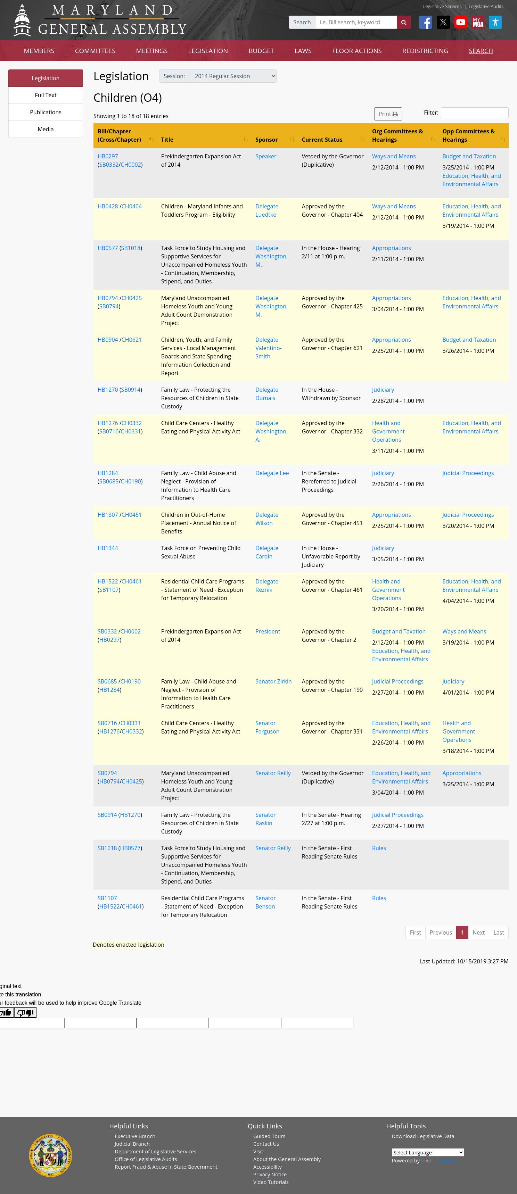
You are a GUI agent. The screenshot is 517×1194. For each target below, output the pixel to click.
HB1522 (108, 581)
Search (302, 22)
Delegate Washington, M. (271, 256)
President (267, 631)
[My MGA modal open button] (477, 22)
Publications (45, 112)
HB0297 (108, 156)
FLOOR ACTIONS (357, 50)
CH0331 (131, 431)
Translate (438, 1160)
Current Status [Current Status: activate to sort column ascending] (322, 139)
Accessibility (267, 1166)
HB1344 (108, 548)
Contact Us (266, 1143)
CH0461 (132, 581)
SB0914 (131, 389)
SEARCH (481, 50)
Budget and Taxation (469, 156)
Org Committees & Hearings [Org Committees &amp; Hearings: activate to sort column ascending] (397, 135)
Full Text (45, 95)
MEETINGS (152, 50)
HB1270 (108, 389)
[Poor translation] (25, 1012)
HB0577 (108, 248)
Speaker (265, 156)
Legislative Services (442, 6)
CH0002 (131, 164)
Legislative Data (435, 1136)
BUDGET (261, 50)
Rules (379, 848)
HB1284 (108, 473)
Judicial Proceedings (468, 473)
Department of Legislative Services (155, 1151)
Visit (258, 1151)
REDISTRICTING (425, 50)
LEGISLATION (208, 50)
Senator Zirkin (273, 681)
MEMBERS (39, 50)
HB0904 (108, 339)
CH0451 (132, 515)
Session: (174, 76)
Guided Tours (269, 1136)
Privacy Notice (270, 1174)
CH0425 (132, 298)
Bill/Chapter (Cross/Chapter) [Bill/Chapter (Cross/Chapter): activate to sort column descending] (119, 135)
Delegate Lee (272, 473)
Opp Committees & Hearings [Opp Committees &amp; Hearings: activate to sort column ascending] (469, 135)
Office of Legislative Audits (146, 1158)
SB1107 (109, 590)
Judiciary (383, 389)
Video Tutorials (271, 1181)
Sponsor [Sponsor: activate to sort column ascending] (266, 139)
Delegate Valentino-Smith (268, 348)
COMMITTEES (95, 50)
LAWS (303, 50)
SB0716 (109, 431)
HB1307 (108, 515)
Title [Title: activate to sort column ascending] (167, 139)
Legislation (46, 78)
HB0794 (108, 298)
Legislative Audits (486, 6)
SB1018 (131, 248)
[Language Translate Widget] (428, 1152)
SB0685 (109, 481)
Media (46, 129)
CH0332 (132, 423)
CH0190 (131, 481)
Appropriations (391, 248)
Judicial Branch (132, 1143)
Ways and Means (394, 156)
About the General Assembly (287, 1158)
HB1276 (108, 423)
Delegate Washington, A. (271, 431)
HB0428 (108, 206)
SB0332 (109, 164)
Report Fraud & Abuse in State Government (166, 1166)
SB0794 (109, 306)
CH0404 (132, 206)
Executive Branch (135, 1136)
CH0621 (132, 339)
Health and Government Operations (388, 431)
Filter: (466, 112)
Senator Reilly (272, 773)
